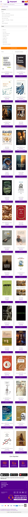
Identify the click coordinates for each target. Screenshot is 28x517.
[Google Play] (14, 474)
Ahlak (3, 21)
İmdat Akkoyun (7, 74)
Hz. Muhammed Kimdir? (7, 398)
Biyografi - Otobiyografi (6, 13)
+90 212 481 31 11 (20, 498)
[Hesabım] (23, 1)
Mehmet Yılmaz (7, 375)
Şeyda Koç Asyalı (21, 124)
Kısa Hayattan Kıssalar (7, 122)
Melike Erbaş (4, 42)
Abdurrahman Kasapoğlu (6, 44)
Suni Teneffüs (7, 297)
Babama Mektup (7, 272)
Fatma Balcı (7, 224)
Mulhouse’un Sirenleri (7, 97)
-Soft (8, 515)
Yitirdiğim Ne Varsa (7, 373)
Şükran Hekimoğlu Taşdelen (21, 99)
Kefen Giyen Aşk (21, 398)
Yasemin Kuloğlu (21, 224)
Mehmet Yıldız (7, 99)
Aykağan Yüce (4, 38)
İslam (2, 11)
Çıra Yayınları (7, 73)
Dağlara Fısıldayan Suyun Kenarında (7, 423)
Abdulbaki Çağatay (5, 35)
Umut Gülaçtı (7, 174)
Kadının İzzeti (21, 448)
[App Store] (4, 474)
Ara (26, 4)
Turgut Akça (7, 199)
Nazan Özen (4, 39)
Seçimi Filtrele (14, 48)
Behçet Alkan (4, 41)
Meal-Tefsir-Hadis (5, 18)
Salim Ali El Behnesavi (6, 33)
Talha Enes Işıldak (7, 124)
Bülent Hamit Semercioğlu (7, 149)
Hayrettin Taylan (21, 400)
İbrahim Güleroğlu (7, 400)
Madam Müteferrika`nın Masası (7, 222)
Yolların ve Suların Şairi (21, 247)
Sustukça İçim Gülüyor (21, 272)
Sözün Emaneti (21, 197)
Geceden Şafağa (21, 172)
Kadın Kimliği (21, 122)
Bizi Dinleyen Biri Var (21, 423)
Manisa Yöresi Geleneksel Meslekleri (7, 72)
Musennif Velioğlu (7, 450)
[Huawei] (23, 474)
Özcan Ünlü (21, 249)
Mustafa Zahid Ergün (7, 425)
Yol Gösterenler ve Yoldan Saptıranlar (7, 448)
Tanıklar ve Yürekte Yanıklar (21, 72)
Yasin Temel (21, 199)
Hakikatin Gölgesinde (7, 247)
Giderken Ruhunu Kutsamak (21, 97)
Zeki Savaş (4, 36)
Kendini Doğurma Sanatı (21, 147)
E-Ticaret (10, 515)
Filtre (7, 51)
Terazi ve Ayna (21, 222)
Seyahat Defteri (7, 197)
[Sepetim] (26, 1)
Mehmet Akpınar (21, 174)
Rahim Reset (7, 147)
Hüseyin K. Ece (21, 74)
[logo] (12, 1)
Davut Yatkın (7, 249)
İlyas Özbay (4, 32)
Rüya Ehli (7, 172)
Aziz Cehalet (21, 297)
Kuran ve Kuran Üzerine (6, 16)
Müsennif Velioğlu (21, 450)
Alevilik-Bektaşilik (5, 23)
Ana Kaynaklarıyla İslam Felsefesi (21, 373)
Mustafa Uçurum (21, 425)
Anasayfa (2, 6)
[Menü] (1, 1)
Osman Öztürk (21, 375)
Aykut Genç (7, 274)
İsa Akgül (21, 274)
